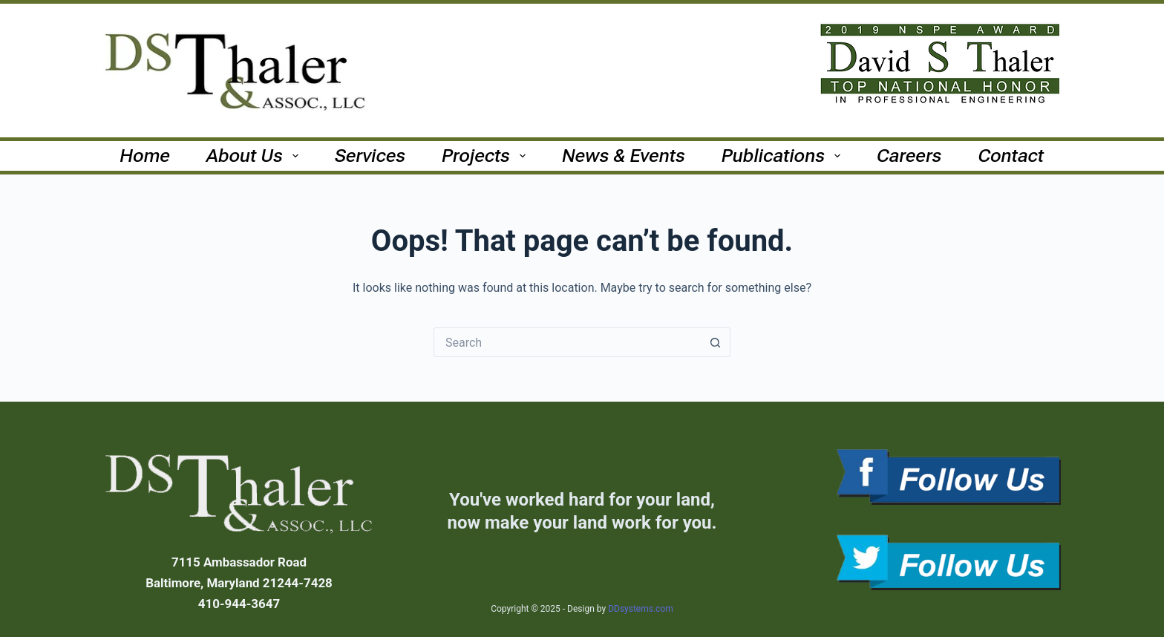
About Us (255, 155)
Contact (1011, 155)
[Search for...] (567, 342)
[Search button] (715, 342)
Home (145, 155)
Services (370, 155)
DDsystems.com (640, 609)
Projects (487, 155)
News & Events (623, 155)
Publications (784, 155)
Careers (909, 155)
